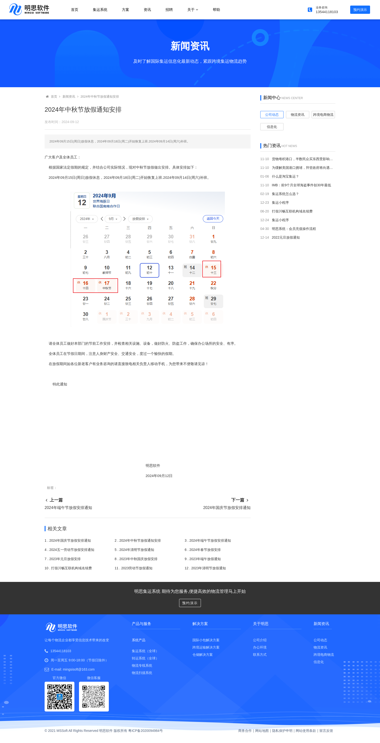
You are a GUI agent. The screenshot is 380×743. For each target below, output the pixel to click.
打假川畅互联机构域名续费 (292, 211)
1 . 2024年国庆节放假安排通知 (68, 540)
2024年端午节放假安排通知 (68, 508)
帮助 (216, 10)
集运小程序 (280, 202)
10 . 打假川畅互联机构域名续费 (68, 568)
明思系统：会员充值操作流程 (294, 229)
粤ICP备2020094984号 (145, 731)
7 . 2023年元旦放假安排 (63, 559)
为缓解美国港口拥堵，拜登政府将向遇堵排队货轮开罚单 (314, 168)
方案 (125, 10)
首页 (74, 10)
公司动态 (272, 115)
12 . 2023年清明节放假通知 (205, 568)
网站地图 (262, 731)
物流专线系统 (142, 665)
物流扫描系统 (142, 673)
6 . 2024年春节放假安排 (203, 550)
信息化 (272, 127)
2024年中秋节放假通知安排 (99, 96)
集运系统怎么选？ (285, 194)
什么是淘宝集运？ (285, 176)
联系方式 (260, 655)
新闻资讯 (69, 96)
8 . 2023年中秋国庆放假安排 (136, 559)
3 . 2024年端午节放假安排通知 (208, 540)
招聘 (169, 10)
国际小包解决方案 (206, 640)
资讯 (147, 10)
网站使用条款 (306, 731)
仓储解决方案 (202, 655)
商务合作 (245, 731)
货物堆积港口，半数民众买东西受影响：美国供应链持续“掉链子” (320, 159)
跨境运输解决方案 (206, 647)
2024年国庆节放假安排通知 (227, 508)
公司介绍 (260, 640)
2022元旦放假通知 (286, 237)
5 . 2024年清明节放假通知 (134, 550)
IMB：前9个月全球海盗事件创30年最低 (301, 185)
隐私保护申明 (282, 731)
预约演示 (360, 10)
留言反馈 (326, 731)
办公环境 (260, 647)
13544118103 (60, 651)
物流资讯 (297, 115)
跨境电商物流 (323, 115)
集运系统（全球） (145, 651)
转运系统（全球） (145, 658)
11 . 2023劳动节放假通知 (133, 568)
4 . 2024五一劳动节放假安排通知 (69, 550)
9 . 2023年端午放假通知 (203, 559)
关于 (192, 10)
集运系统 (100, 10)
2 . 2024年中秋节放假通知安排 (138, 540)
